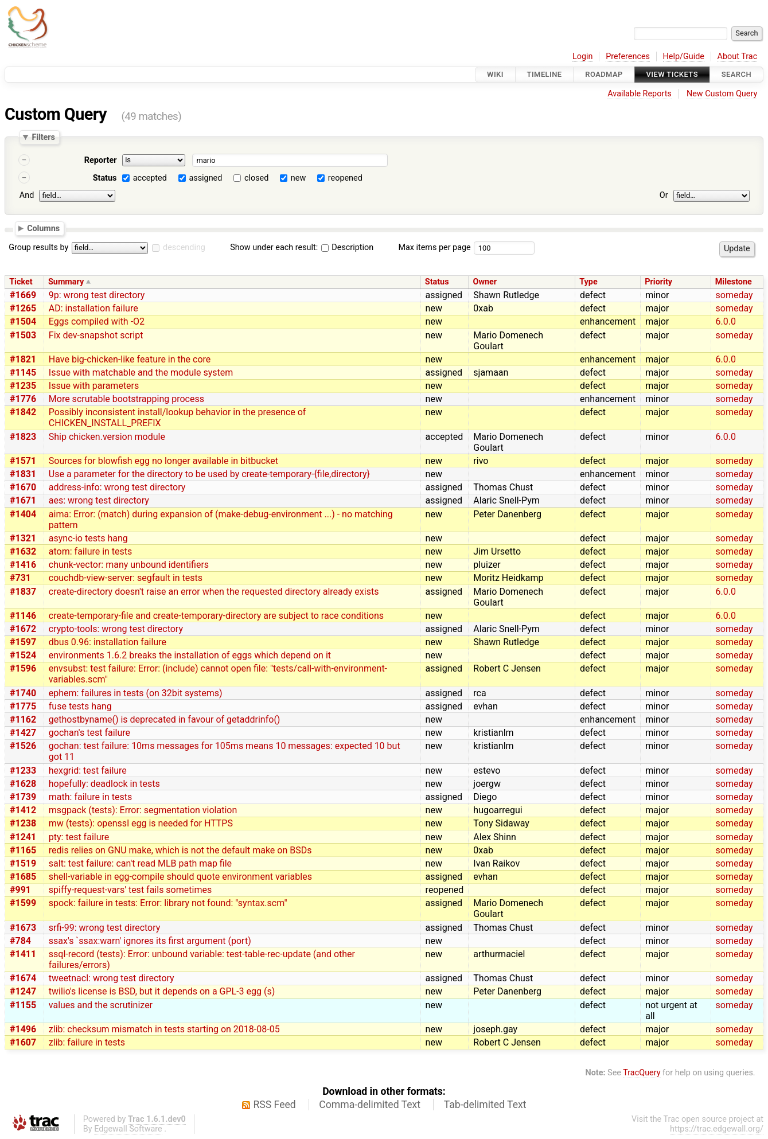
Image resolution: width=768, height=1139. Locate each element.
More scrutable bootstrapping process (126, 398)
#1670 (23, 487)
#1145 (23, 372)
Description (347, 247)
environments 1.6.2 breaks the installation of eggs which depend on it (190, 655)
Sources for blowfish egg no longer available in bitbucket (163, 460)
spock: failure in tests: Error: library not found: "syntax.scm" (168, 903)
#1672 (23, 628)
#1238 (23, 823)
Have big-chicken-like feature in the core (130, 359)
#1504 (23, 321)
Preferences (628, 56)
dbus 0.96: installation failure (107, 642)
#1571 (23, 460)
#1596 (23, 668)
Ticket (20, 282)
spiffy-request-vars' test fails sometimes (130, 889)
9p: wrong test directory (97, 295)
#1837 (23, 591)
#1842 (23, 412)
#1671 (23, 500)
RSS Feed (275, 1104)
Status (105, 178)
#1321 (23, 538)
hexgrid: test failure (88, 770)
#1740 (23, 693)
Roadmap (604, 74)
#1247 (23, 991)
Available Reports (639, 94)
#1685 (23, 876)
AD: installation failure (93, 308)
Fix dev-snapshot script (96, 335)
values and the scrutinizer (101, 1005)
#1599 (23, 903)
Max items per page (434, 247)
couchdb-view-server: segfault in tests (125, 577)
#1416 (23, 564)
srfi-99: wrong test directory (105, 927)
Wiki (495, 74)
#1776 (23, 398)
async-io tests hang (88, 538)
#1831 (23, 474)
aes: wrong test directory (99, 500)
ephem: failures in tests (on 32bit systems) (136, 693)
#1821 (23, 359)
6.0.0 (726, 321)
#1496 (23, 1029)
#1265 (23, 308)
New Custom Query (722, 94)
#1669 (23, 295)
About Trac (738, 56)
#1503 (23, 335)
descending (184, 247)
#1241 (23, 837)
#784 (20, 940)
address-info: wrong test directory (117, 487)
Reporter (100, 160)
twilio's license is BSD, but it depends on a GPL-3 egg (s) (162, 991)
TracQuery (641, 1073)
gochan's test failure (89, 732)
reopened (345, 178)
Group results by (38, 247)
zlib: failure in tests (87, 1042)
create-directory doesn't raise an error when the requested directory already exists (214, 591)
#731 (20, 577)
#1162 (23, 719)
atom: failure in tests (90, 551)
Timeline (544, 74)
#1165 (23, 850)
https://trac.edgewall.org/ (716, 1129)
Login (582, 56)
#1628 (23, 783)
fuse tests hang (80, 706)
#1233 (23, 770)
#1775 (23, 706)
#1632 (23, 551)
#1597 (23, 642)
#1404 (23, 514)
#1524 (23, 655)
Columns (43, 227)
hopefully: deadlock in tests (104, 783)
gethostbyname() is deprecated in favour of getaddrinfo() (164, 719)
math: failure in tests (90, 796)
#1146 (23, 615)
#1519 (23, 863)
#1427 (23, 732)
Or (664, 195)
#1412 (23, 810)
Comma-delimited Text (369, 1104)
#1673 (23, 927)
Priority (658, 282)
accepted (150, 178)
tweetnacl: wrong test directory (111, 978)
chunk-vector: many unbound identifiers (129, 564)
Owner (485, 282)
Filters (43, 137)
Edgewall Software (128, 1129)
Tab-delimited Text (485, 1104)
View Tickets (672, 74)
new (298, 178)
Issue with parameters (94, 385)
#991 (20, 889)
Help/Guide (683, 56)
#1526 (23, 745)
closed (256, 178)
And (27, 195)
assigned (205, 178)
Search (736, 74)
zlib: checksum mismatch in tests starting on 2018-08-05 (164, 1029)
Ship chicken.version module (107, 436)
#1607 (23, 1042)
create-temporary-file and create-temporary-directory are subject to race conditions (216, 615)
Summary (66, 282)
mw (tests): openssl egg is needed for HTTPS (141, 823)
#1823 (23, 436)
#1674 (23, 978)
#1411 (23, 954)
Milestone (733, 282)
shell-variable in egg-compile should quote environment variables (180, 876)
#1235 (23, 385)
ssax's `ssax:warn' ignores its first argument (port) (150, 940)
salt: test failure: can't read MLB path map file (140, 863)
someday (734, 295)
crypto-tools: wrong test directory (116, 628)
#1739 (23, 796)
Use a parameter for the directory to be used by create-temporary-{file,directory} (209, 474)
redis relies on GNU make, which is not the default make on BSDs (180, 850)
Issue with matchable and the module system (141, 372)
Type (588, 282)
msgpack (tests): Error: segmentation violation (143, 810)
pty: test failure (79, 837)
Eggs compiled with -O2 (97, 321)
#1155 (23, 1005)
